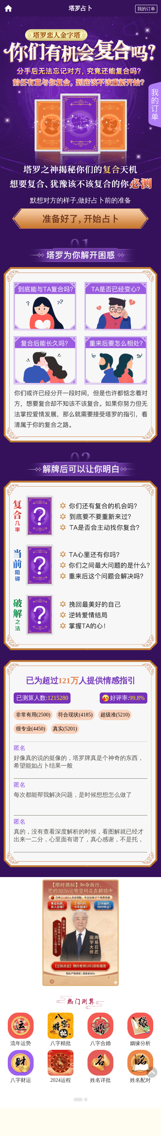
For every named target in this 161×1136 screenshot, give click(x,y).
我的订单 (146, 8)
